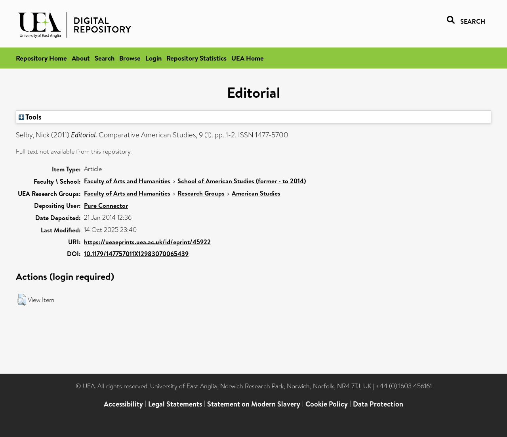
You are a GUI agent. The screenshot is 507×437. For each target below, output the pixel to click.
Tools (30, 117)
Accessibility (123, 404)
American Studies (256, 193)
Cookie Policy (326, 404)
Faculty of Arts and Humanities (127, 181)
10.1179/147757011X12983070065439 (136, 253)
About (81, 58)
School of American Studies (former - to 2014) (241, 181)
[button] (21, 300)
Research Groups (201, 193)
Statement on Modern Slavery (253, 404)
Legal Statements (175, 404)
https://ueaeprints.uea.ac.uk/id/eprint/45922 (147, 242)
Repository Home (41, 58)
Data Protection (378, 404)
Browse (130, 58)
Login (153, 58)
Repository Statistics (196, 58)
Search (104, 58)
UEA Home (247, 58)
